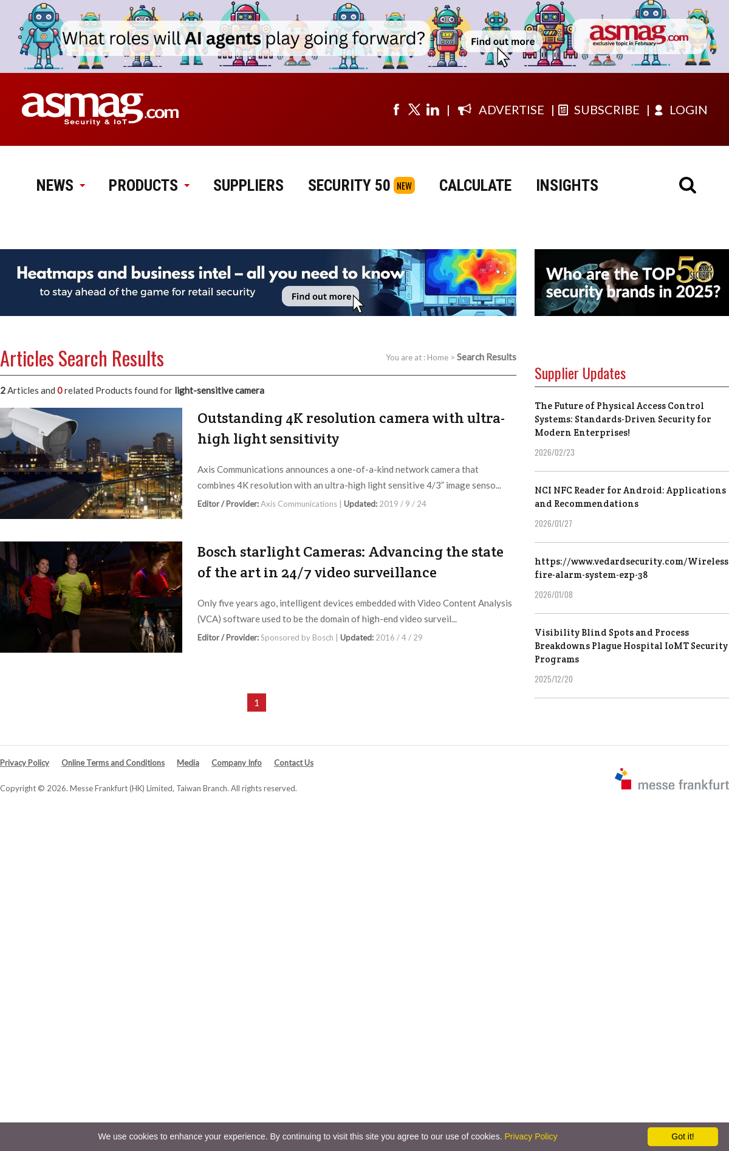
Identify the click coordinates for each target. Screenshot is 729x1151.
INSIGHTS (567, 185)
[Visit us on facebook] (396, 109)
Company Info (236, 763)
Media (188, 763)
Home (437, 357)
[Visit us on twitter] (414, 109)
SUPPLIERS (248, 185)
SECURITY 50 (349, 185)
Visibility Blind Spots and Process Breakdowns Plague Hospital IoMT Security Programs (631, 646)
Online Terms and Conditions (113, 763)
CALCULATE (475, 185)
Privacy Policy (24, 763)
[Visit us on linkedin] (432, 109)
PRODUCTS (149, 185)
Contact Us (293, 763)
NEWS (60, 185)
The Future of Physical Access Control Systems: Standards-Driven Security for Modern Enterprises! (623, 419)
